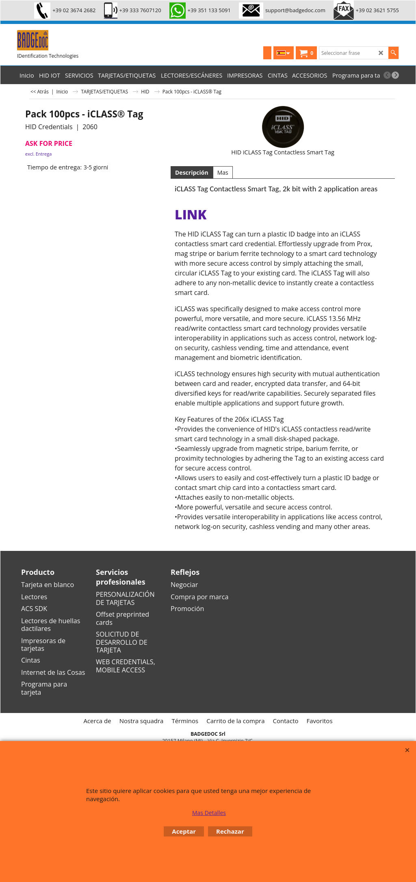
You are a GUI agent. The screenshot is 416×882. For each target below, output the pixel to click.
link (190, 214)
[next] (395, 75)
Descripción (191, 172)
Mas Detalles (209, 813)
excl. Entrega (38, 154)
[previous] (387, 75)
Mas (222, 172)
